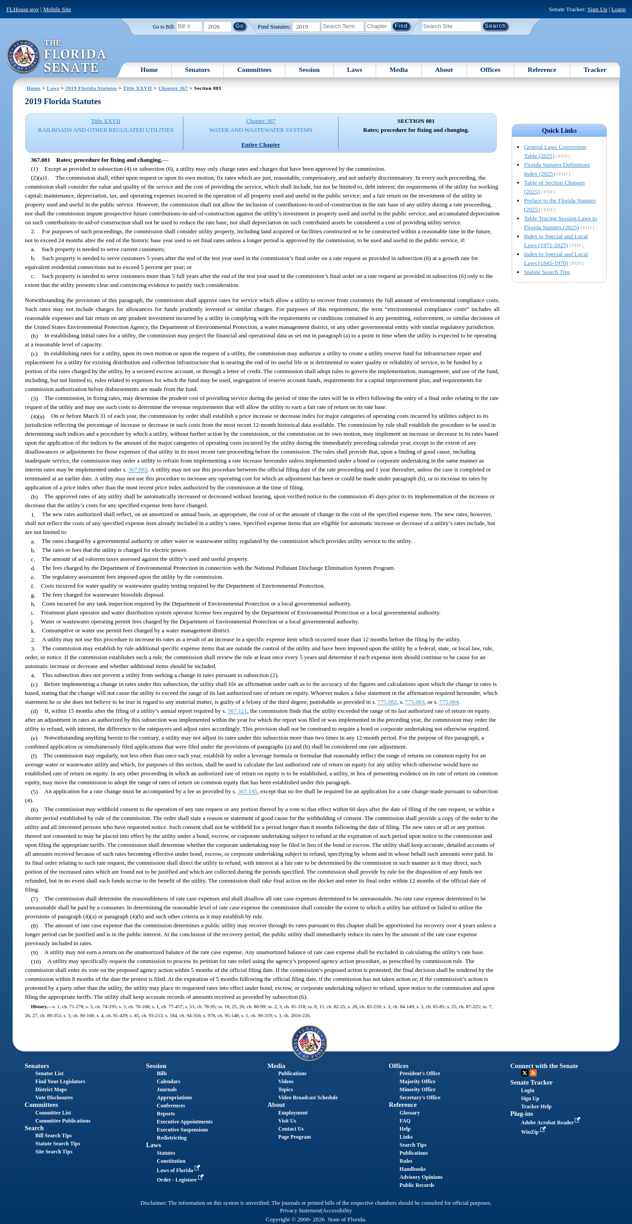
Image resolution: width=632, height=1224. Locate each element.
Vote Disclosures (54, 1097)
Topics (285, 1089)
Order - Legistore (181, 1180)
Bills (162, 1073)
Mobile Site (57, 9)
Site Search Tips (53, 1151)
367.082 (138, 470)
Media (399, 69)
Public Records (416, 1185)
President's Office (419, 1073)
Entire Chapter (261, 144)
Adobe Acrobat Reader (551, 1122)
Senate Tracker (531, 1082)
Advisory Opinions (420, 1177)
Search (34, 1127)
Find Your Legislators (60, 1081)
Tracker (595, 69)
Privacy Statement (300, 1210)
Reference (542, 69)
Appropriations (174, 1097)
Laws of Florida (179, 1170)
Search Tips (412, 1145)
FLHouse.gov (22, 9)
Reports (166, 1113)
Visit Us (287, 1121)
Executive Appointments (185, 1122)
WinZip (534, 1132)
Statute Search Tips (547, 272)
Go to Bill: (164, 26)
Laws (354, 69)
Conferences (171, 1105)
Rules (405, 1161)
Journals (167, 1089)
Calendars (169, 1081)
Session (309, 69)
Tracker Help (536, 1106)
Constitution (171, 1161)
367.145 (247, 791)
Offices (490, 69)
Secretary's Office (419, 1097)
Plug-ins (521, 1113)
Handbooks (412, 1169)
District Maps (51, 1089)
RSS (533, 1073)
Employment (293, 1113)
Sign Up (597, 9)
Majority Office (417, 1081)
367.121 (237, 711)
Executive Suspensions (182, 1130)
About (444, 69)
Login (618, 9)
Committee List (53, 1113)
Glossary (409, 1113)
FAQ (404, 1121)
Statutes (166, 1153)
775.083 (414, 702)
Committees (254, 69)
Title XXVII (137, 88)
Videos (285, 1081)
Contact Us (291, 1129)
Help (405, 1129)
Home (148, 69)
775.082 (387, 702)
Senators (197, 69)
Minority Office (417, 1089)
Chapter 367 (173, 88)
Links (405, 1137)
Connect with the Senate (544, 1065)
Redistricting (172, 1138)
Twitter (524, 1073)
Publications (292, 1073)
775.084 (448, 702)
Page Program (294, 1137)
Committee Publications (62, 1121)
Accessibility (337, 1210)
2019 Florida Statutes (91, 88)
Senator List (49, 1073)
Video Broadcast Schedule (308, 1097)
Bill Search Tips (53, 1135)
